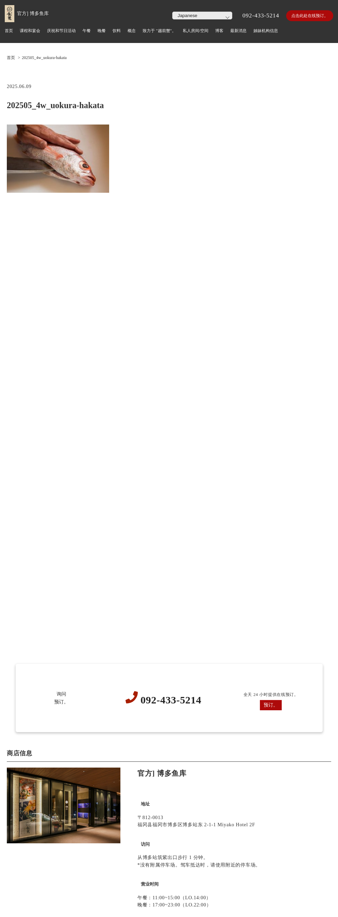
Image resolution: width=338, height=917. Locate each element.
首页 (11, 57)
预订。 (271, 705)
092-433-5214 (261, 15)
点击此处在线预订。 (309, 15)
